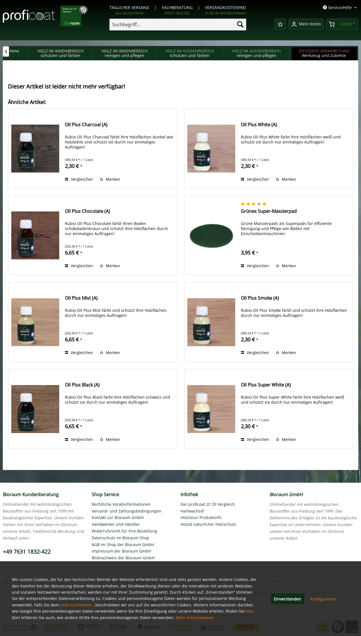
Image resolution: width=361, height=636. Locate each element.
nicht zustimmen (76, 605)
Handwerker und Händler (116, 524)
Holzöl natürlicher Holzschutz (208, 524)
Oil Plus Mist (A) (81, 298)
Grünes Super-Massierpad (269, 211)
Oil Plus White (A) (259, 125)
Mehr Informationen (195, 617)
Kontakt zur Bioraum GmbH (118, 517)
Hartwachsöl (192, 511)
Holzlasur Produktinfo (200, 517)
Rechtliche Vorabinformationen (121, 504)
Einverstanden (287, 599)
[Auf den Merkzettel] (110, 179)
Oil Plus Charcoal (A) (86, 125)
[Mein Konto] (306, 24)
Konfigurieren (323, 599)
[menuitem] (177, 24)
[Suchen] (240, 24)
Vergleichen (79, 179)
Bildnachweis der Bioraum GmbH (123, 557)
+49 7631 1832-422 (27, 551)
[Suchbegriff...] (177, 24)
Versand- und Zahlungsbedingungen (126, 511)
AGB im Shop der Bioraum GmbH (123, 544)
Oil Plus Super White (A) (266, 385)
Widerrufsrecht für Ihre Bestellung (124, 531)
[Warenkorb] (342, 24)
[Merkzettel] (280, 24)
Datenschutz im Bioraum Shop (120, 537)
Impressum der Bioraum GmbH (121, 551)
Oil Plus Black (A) (82, 385)
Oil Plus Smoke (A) (260, 298)
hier (249, 611)
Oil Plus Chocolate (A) (87, 211)
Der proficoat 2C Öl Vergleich (207, 504)
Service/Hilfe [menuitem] (338, 7)
